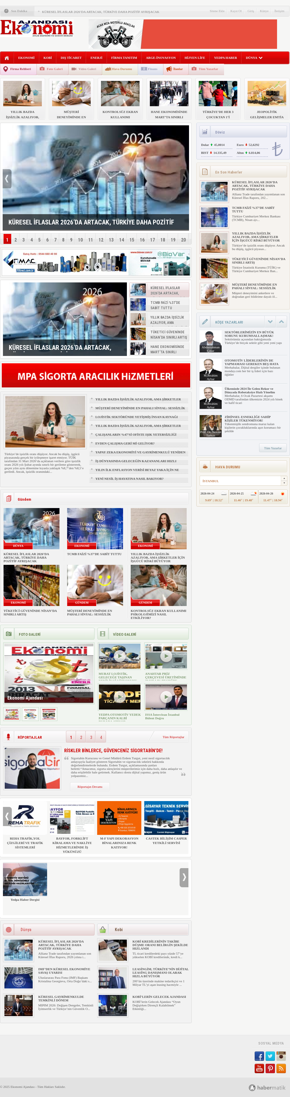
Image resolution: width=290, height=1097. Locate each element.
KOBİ (48, 57)
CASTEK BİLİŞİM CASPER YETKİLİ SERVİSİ (166, 823)
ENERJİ (96, 57)
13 (111, 240)
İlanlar (178, 69)
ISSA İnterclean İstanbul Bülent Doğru (162, 716)
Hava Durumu (122, 69)
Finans (153, 69)
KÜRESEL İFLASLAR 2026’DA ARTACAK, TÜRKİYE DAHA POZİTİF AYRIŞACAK (100, 12)
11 (90, 240)
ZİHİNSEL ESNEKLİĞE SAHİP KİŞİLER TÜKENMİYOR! (248, 418)
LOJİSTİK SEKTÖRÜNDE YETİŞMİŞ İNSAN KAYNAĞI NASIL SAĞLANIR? (136, 419)
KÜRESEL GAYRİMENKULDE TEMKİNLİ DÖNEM (61, 998)
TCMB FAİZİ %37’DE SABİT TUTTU (94, 554)
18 (162, 240)
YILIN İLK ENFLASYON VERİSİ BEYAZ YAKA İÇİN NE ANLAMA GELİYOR (137, 472)
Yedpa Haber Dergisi (25, 881)
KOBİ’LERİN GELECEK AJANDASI (159, 996)
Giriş (251, 11)
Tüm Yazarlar (208, 69)
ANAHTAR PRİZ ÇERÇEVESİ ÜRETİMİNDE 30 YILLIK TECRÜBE (165, 677)
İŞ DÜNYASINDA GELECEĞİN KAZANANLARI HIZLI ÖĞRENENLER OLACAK (135, 463)
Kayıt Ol (236, 11)
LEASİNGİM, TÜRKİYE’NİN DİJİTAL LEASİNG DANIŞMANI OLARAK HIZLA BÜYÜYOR (160, 972)
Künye (264, 11)
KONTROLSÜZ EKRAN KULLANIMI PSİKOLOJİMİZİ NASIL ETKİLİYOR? (158, 614)
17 (152, 240)
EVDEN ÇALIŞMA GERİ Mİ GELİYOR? (125, 443)
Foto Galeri (55, 69)
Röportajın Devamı (89, 786)
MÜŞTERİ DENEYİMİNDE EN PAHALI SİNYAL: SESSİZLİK (140, 408)
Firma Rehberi (20, 69)
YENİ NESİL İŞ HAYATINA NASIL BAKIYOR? (129, 478)
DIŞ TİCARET (71, 57)
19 (173, 240)
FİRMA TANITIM (124, 57)
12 (101, 240)
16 (142, 240)
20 (183, 240)
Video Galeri (87, 69)
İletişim (279, 11)
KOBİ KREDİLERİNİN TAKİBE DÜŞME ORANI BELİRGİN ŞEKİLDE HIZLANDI (160, 945)
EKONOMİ (26, 57)
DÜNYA (254, 57)
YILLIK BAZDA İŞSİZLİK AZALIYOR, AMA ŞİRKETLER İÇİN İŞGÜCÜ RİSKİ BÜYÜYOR (138, 401)
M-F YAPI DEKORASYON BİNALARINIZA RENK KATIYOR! (119, 825)
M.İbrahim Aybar (211, 377)
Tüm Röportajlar (173, 737)
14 (121, 240)
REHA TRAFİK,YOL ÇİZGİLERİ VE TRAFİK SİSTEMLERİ (25, 825)
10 (80, 240)
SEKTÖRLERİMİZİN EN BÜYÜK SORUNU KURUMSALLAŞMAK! (249, 333)
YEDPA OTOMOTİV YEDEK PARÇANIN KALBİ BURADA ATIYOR (120, 718)
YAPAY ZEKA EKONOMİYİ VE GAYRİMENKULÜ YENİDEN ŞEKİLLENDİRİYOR (140, 454)
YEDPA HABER (225, 57)
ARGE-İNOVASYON (161, 57)
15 (132, 240)
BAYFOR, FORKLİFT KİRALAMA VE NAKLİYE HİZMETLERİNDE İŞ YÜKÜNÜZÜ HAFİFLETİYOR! (72, 829)
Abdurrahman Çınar (211, 348)
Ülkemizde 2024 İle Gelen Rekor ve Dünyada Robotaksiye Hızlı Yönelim (250, 390)
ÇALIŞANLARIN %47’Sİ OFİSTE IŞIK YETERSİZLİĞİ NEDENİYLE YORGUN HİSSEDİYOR (135, 437)
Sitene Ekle (217, 11)
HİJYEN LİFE (195, 57)
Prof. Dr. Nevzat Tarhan (210, 433)
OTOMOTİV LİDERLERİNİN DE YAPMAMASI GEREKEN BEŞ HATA (252, 362)
